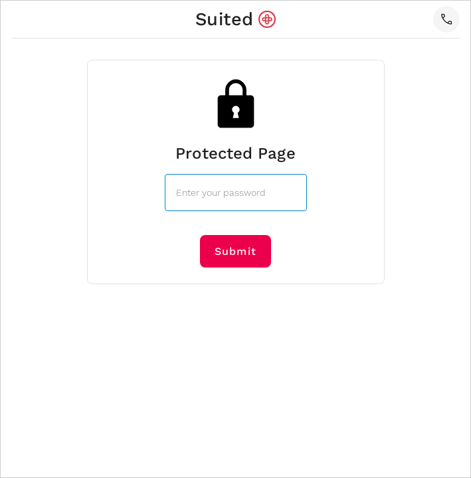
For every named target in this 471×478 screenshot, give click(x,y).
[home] (235, 19)
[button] (446, 19)
